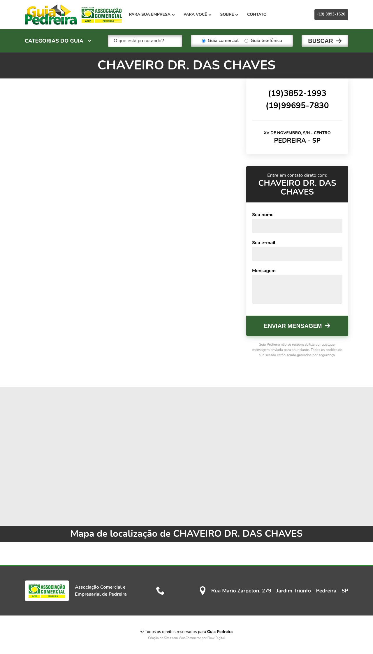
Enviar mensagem (293, 326)
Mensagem (264, 270)
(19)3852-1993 (297, 93)
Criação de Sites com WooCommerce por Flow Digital (186, 638)
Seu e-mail (263, 242)
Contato (257, 14)
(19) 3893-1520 (331, 14)
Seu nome (263, 214)
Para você (198, 14)
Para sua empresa (152, 14)
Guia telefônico (263, 40)
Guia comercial (220, 40)
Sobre (230, 14)
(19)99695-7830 (297, 105)
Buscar (320, 41)
